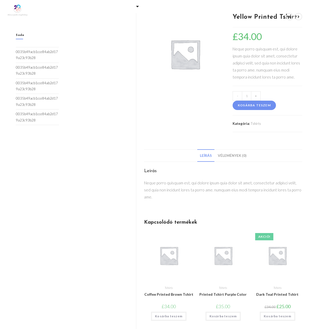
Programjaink (165, 6)
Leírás (206, 155)
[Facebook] (301, 10)
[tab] (205, 156)
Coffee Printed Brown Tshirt (168, 294)
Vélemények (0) (232, 155)
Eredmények (251, 6)
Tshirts (256, 123)
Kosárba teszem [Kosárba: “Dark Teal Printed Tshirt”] (277, 316)
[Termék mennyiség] (246, 96)
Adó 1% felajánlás (210, 6)
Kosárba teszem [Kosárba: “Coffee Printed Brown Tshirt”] (168, 316)
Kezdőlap (65, 6)
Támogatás (125, 6)
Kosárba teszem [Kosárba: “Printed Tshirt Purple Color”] (223, 316)
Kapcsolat (159, 14)
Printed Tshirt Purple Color (223, 294)
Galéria (92, 6)
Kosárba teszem (254, 105)
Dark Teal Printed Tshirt (277, 294)
